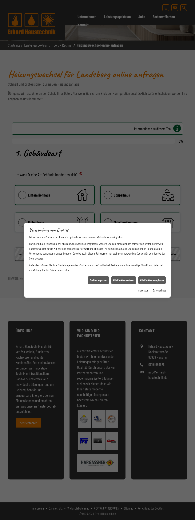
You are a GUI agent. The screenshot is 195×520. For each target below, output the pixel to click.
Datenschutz (159, 279)
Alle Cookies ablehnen (123, 269)
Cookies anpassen (98, 269)
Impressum (143, 279)
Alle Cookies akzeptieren (152, 269)
